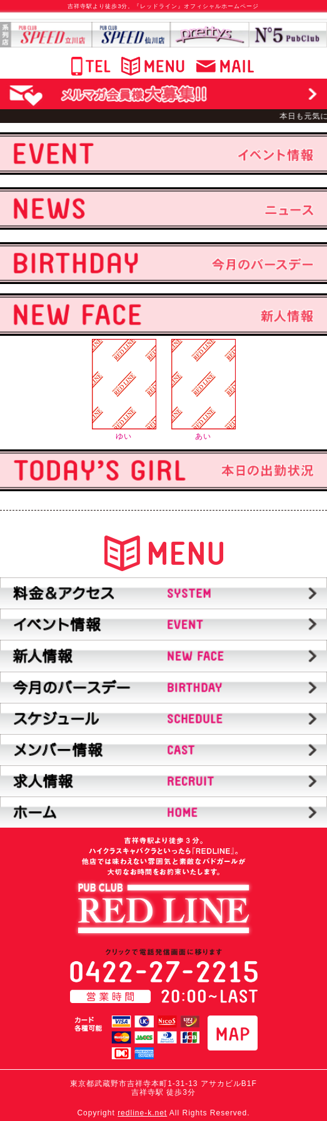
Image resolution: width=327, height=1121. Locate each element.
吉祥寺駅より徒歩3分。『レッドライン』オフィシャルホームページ (163, 6)
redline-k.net (142, 1113)
